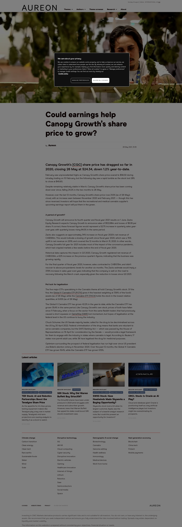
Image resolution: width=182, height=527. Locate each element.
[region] (92, 70)
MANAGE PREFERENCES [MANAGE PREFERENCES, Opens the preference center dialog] (80, 80)
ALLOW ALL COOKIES (100, 80)
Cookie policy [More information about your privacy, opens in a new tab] (63, 74)
